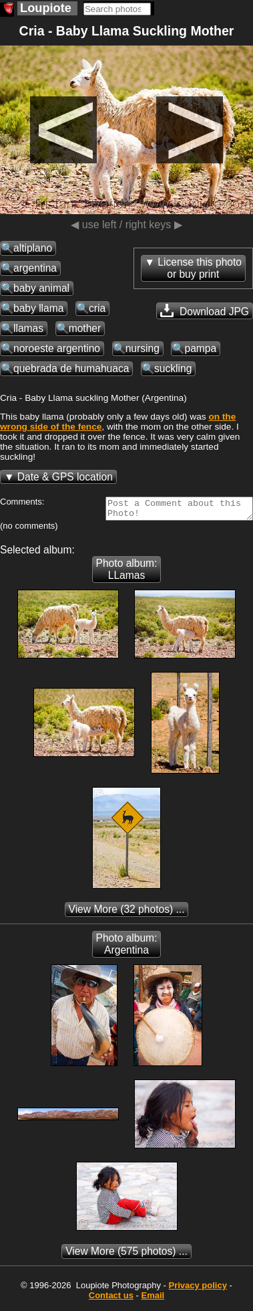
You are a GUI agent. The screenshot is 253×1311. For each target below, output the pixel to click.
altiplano (32, 248)
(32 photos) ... (127, 913)
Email (153, 1299)
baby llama (38, 308)
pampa (200, 348)
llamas (28, 328)
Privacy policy (197, 1289)
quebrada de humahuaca (71, 368)
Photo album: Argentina (127, 948)
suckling (173, 368)
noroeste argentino (56, 348)
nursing (142, 348)
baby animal (41, 288)
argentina (35, 268)
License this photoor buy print (200, 268)
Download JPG (204, 310)
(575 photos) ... (126, 1255)
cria (97, 308)
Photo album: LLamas (127, 573)
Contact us (111, 1299)
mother (85, 328)
